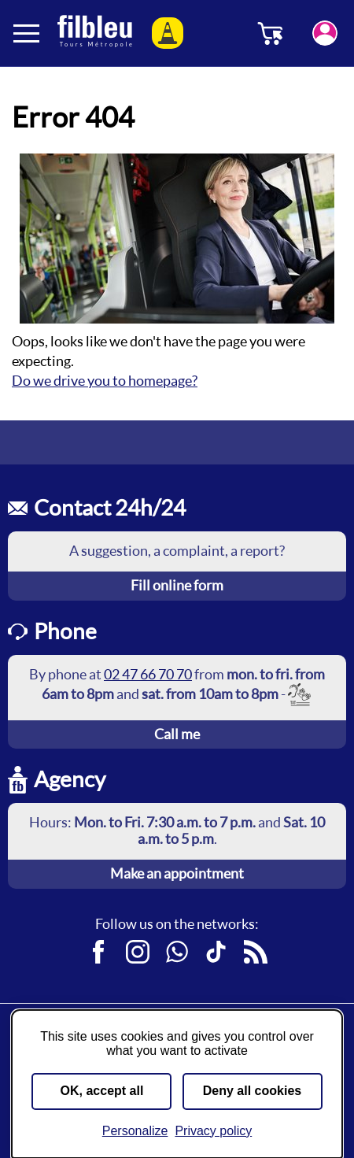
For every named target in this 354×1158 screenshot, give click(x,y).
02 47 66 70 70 (148, 674)
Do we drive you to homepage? (104, 380)
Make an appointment (177, 873)
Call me (177, 734)
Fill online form (177, 585)
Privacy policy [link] (213, 1131)
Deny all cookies (252, 1090)
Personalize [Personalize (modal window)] (135, 1131)
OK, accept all (102, 1090)
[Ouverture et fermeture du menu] (28, 33)
